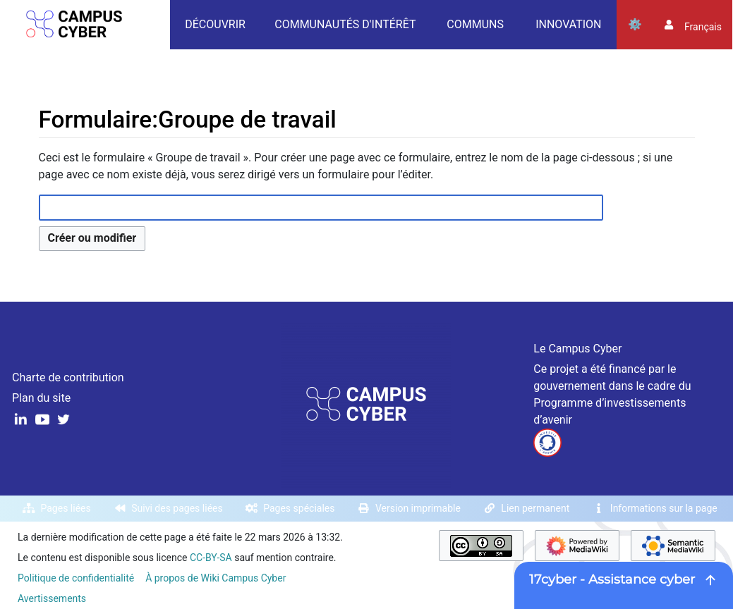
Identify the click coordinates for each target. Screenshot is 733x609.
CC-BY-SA (211, 557)
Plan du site (41, 398)
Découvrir (215, 24)
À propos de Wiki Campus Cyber (215, 578)
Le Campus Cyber (577, 348)
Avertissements (52, 598)
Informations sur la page (663, 508)
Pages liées (66, 508)
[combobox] (321, 208)
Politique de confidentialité (76, 578)
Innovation (568, 24)
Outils (635, 24)
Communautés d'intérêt (345, 24)
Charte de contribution (68, 377)
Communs (475, 24)
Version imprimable (418, 508)
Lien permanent (535, 508)
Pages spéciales (298, 508)
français (703, 26)
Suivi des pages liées (176, 508)
